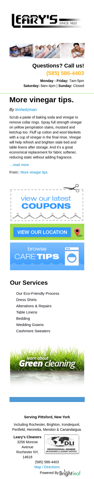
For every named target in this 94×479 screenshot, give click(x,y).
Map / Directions (47, 467)
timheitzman (26, 110)
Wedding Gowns (30, 324)
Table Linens (26, 312)
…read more (19, 165)
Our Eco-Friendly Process (37, 293)
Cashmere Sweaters (33, 331)
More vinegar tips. (34, 172)
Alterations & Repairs (34, 306)
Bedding (23, 318)
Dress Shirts (26, 300)
